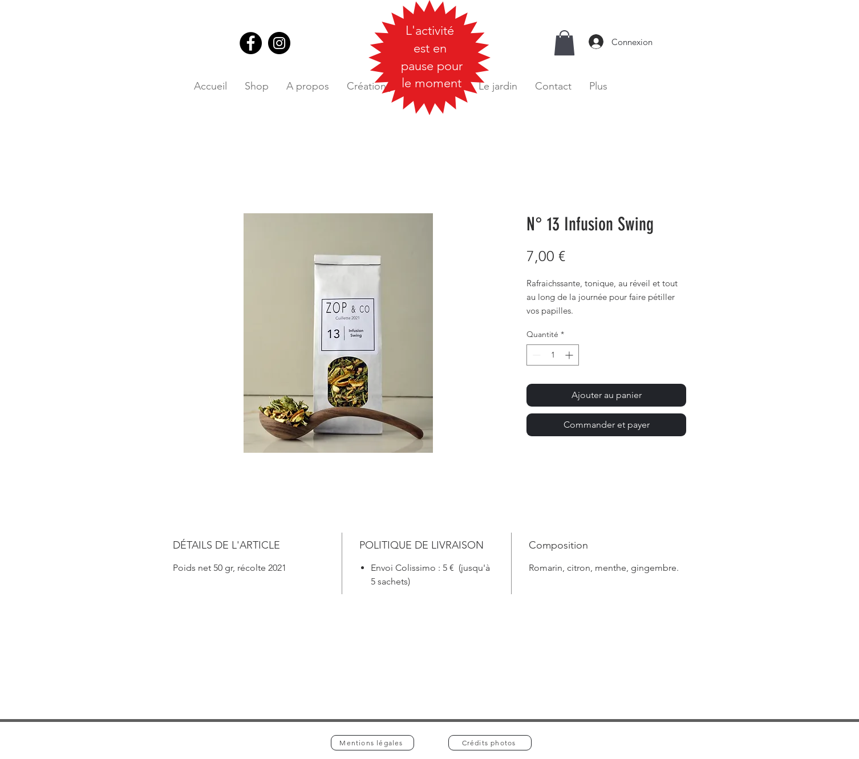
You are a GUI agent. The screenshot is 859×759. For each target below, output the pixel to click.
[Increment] (570, 355)
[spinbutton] (552, 355)
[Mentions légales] (372, 742)
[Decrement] (535, 355)
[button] (564, 42)
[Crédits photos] (490, 742)
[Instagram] (279, 43)
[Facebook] (251, 43)
